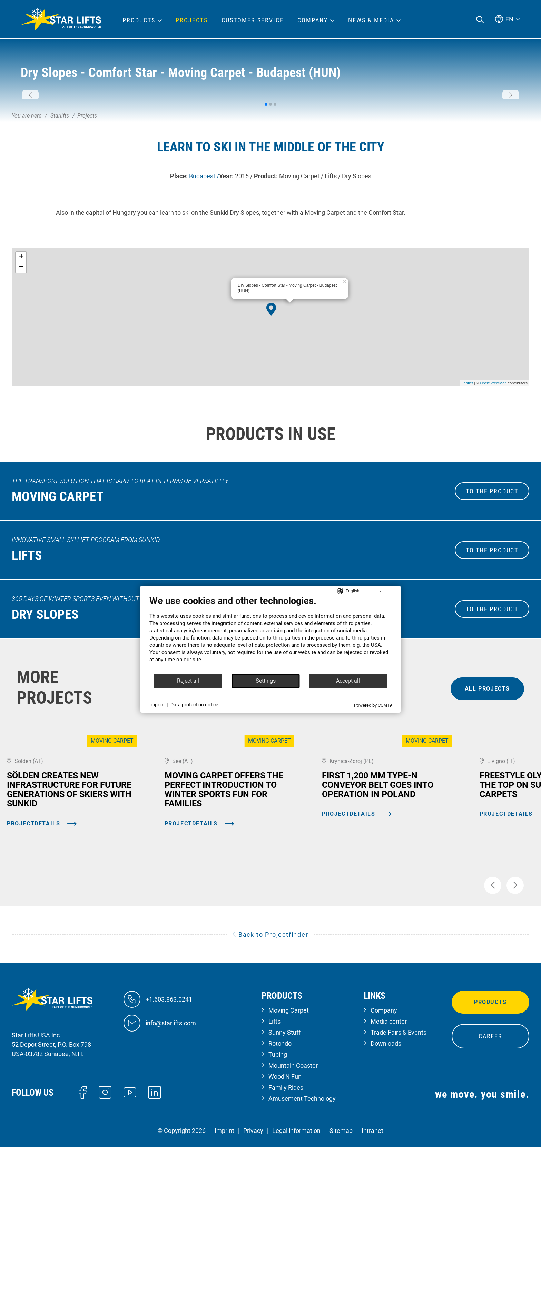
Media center (389, 1172)
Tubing (277, 1205)
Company (384, 1161)
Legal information (296, 1282)
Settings (266, 680)
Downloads (386, 1194)
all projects (487, 796)
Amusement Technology (302, 1250)
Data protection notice (194, 704)
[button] (30, 149)
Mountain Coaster (293, 1216)
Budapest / (204, 283)
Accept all (348, 680)
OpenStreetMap (493, 491)
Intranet (372, 1282)
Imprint (224, 1282)
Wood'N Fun (285, 1227)
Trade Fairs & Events (398, 1183)
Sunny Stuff (284, 1183)
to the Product (492, 599)
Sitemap (341, 1282)
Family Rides (285, 1238)
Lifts (274, 1172)
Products (490, 1153)
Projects (192, 20)
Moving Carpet (288, 1161)
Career (490, 1187)
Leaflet (467, 491)
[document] (270, 634)
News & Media (371, 20)
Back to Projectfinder (270, 1085)
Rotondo (280, 1194)
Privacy (253, 1282)
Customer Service (253, 20)
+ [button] (21, 365)
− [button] (21, 375)
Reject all (188, 680)
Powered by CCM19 (373, 705)
